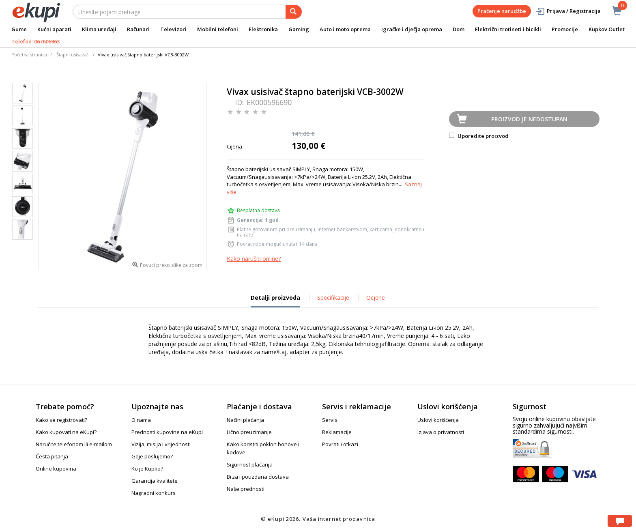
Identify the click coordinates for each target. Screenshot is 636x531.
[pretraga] (294, 12)
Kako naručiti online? (254, 258)
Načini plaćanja (245, 420)
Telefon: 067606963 (35, 41)
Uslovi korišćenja (438, 420)
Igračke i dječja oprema (411, 29)
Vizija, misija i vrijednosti (161, 444)
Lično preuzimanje (249, 432)
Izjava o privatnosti (440, 432)
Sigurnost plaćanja (250, 464)
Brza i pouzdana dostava (258, 476)
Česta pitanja (52, 456)
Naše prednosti (245, 488)
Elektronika (263, 29)
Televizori (173, 29)
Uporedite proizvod (479, 136)
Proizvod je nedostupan (529, 119)
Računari (138, 29)
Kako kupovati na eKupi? (66, 432)
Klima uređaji (99, 29)
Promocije (565, 29)
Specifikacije (333, 297)
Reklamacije (337, 432)
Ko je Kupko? (147, 468)
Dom (458, 29)
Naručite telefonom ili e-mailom (74, 444)
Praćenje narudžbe (501, 11)
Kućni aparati (54, 29)
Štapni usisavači (73, 55)
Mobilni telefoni (217, 29)
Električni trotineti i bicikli (508, 29)
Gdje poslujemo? (152, 456)
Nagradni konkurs (153, 493)
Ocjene (375, 297)
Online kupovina (56, 468)
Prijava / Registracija (568, 11)
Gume (19, 29)
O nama (141, 420)
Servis (329, 420)
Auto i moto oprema (345, 29)
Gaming (298, 29)
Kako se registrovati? (61, 420)
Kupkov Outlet (607, 29)
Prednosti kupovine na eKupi (167, 432)
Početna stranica (29, 55)
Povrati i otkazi (340, 444)
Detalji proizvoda (275, 300)
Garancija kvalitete (154, 480)
